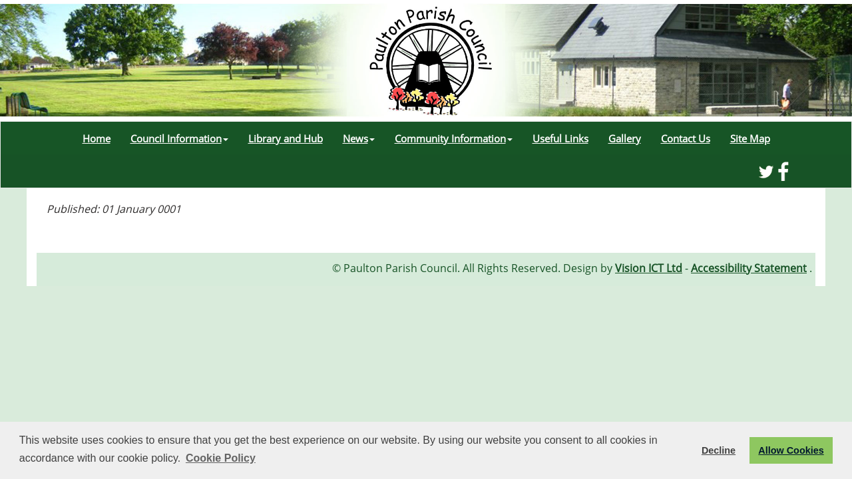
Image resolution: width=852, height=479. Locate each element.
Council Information (179, 138)
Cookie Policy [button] (221, 458)
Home (96, 138)
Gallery (624, 138)
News (359, 138)
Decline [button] (719, 450)
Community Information (454, 138)
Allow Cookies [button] (790, 450)
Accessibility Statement (749, 268)
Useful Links (560, 138)
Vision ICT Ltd (648, 268)
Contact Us (685, 138)
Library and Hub (285, 138)
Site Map (750, 138)
